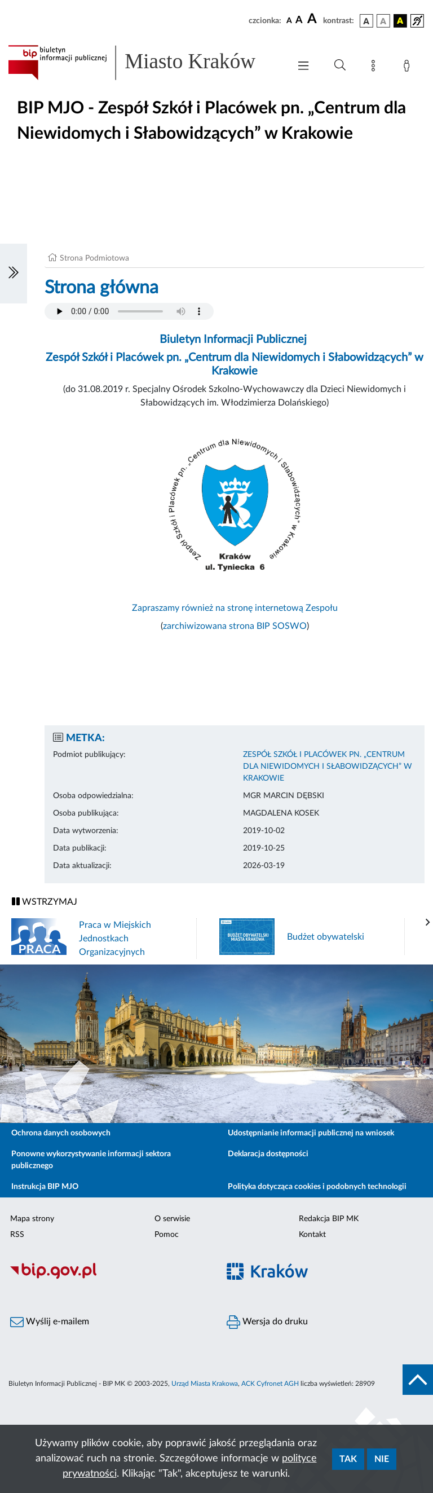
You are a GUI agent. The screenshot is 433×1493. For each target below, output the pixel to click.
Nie (381, 1459)
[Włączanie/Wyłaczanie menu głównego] (303, 66)
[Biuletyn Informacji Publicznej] (108, 1277)
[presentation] (428, 923)
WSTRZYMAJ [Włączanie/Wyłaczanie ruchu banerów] (44, 901)
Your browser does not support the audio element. (129, 311)
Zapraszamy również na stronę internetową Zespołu (235, 608)
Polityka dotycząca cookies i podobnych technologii (317, 1187)
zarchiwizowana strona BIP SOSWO (235, 626)
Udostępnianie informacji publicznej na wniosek (311, 1133)
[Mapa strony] (375, 68)
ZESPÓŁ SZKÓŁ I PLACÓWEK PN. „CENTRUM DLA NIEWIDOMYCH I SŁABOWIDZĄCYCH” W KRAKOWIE (327, 766)
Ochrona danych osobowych (61, 1133)
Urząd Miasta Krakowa (204, 1383)
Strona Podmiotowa (94, 258)
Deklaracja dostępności (268, 1154)
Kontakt (312, 1235)
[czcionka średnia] (299, 20)
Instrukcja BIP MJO (44, 1187)
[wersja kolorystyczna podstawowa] (366, 21)
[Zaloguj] (409, 68)
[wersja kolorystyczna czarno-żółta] (400, 21)
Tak (348, 1459)
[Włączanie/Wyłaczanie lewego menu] (13, 273)
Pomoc (166, 1235)
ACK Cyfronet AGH (270, 1383)
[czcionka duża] (313, 19)
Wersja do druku (267, 1322)
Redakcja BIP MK (329, 1219)
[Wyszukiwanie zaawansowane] (340, 65)
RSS (17, 1235)
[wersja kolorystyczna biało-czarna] (383, 21)
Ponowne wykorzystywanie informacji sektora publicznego (91, 1160)
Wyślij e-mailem (49, 1322)
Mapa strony (32, 1219)
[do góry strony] (418, 1379)
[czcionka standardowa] (289, 20)
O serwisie (172, 1219)
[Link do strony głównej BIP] (143, 62)
